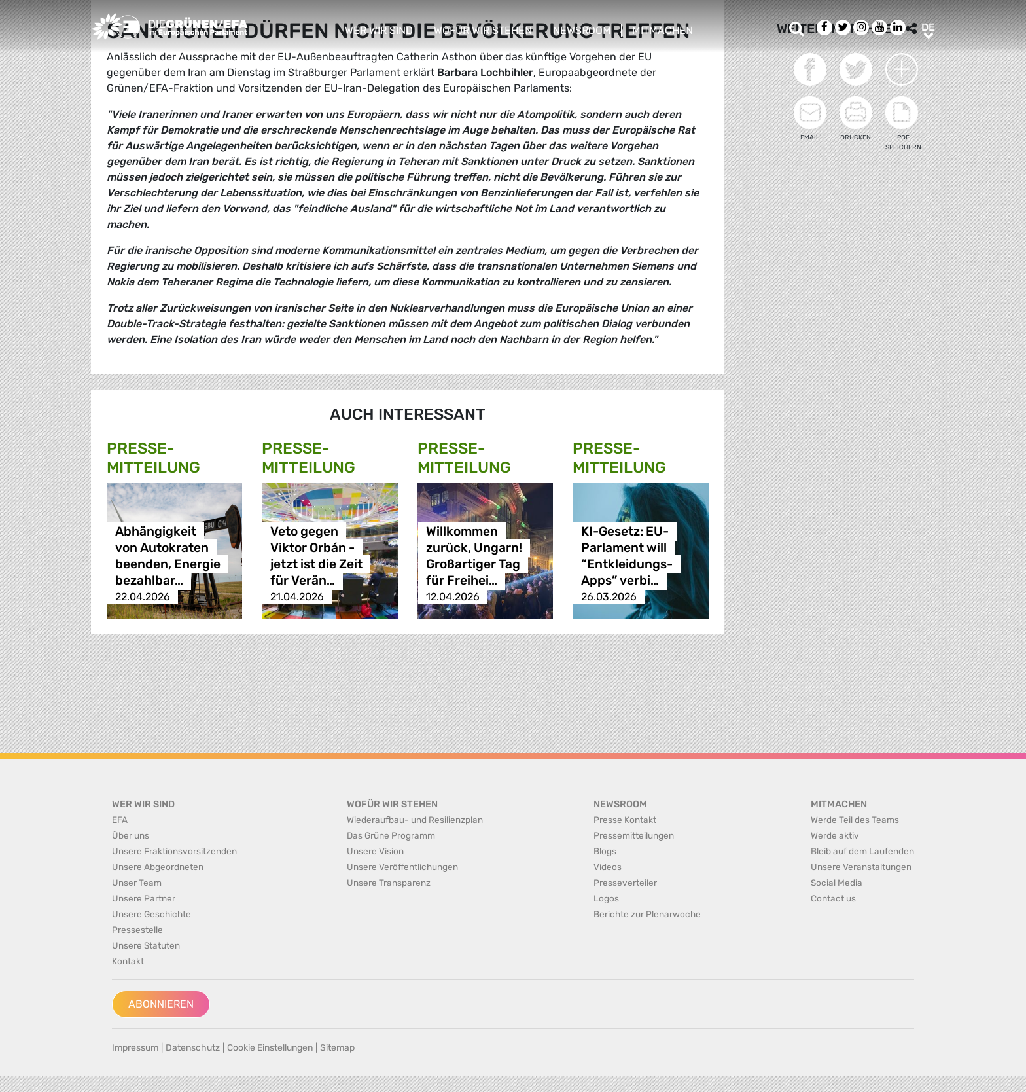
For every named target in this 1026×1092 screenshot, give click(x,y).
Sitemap (337, 1047)
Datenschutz (193, 1047)
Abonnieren (161, 1004)
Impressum (135, 1047)
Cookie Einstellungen (270, 1047)
